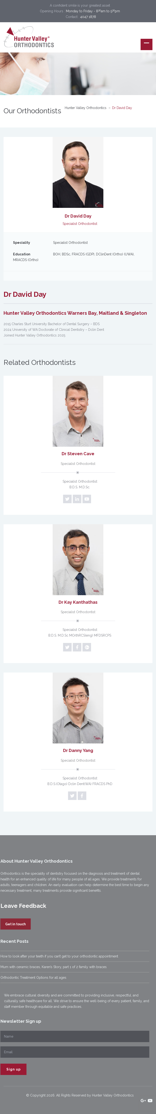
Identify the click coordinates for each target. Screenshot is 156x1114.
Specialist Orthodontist (78, 464)
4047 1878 (88, 17)
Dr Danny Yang (78, 750)
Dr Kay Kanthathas (78, 602)
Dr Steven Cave (78, 453)
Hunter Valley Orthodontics (85, 108)
